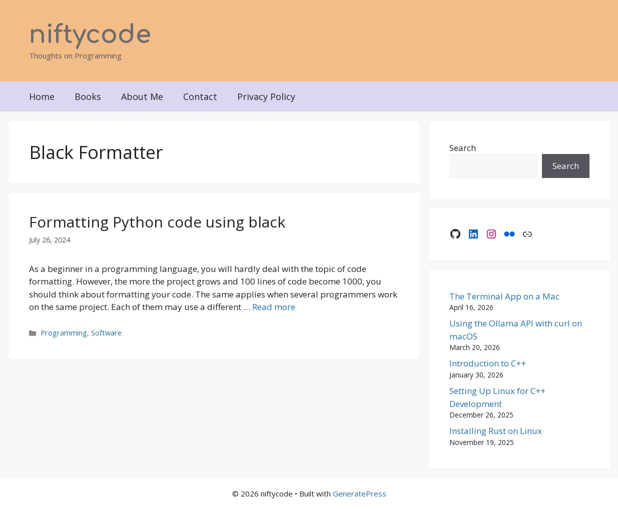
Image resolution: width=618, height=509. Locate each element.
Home (42, 96)
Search (462, 148)
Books (88, 96)
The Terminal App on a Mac (504, 296)
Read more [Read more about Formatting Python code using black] (273, 306)
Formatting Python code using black (157, 222)
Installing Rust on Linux (495, 430)
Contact (200, 96)
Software (106, 333)
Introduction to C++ (487, 363)
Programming (64, 333)
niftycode (90, 35)
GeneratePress (359, 493)
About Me (142, 96)
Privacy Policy (266, 96)
